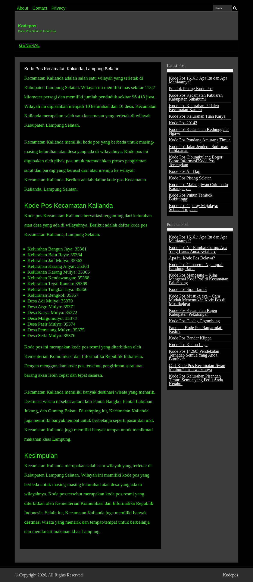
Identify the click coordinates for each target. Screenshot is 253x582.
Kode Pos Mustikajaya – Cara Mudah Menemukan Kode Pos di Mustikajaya (197, 300)
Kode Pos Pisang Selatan (190, 178)
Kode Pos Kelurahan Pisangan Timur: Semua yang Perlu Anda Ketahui (196, 380)
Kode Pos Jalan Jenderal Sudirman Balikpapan (198, 148)
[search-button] (235, 8)
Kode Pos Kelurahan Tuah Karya (197, 116)
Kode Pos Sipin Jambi (188, 289)
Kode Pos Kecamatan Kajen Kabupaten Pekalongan (193, 312)
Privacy (58, 8)
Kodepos (27, 26)
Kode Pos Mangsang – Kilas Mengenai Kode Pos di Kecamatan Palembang (198, 279)
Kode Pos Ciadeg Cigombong (194, 320)
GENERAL (29, 45)
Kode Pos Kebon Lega (188, 344)
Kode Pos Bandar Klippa (190, 338)
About (22, 8)
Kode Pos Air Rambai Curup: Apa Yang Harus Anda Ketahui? (198, 249)
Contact (39, 8)
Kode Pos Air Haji (184, 171)
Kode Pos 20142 (183, 122)
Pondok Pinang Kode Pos (191, 88)
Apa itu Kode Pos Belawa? (192, 258)
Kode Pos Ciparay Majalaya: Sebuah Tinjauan (193, 207)
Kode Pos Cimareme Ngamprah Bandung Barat (196, 266)
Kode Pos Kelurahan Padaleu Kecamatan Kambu (194, 107)
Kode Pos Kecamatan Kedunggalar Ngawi (199, 131)
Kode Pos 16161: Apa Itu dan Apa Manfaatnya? (198, 80)
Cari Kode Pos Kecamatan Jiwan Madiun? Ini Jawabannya (197, 367)
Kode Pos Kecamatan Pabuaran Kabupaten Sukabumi (196, 97)
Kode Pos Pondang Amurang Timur (199, 140)
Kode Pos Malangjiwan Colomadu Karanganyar (198, 186)
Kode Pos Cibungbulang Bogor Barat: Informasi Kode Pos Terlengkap (196, 161)
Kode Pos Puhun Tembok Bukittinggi (190, 197)
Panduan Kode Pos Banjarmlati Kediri (196, 329)
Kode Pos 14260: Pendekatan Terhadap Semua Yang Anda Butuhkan (194, 355)
